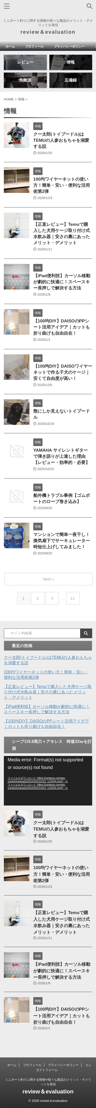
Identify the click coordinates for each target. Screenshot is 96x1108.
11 (72, 598)
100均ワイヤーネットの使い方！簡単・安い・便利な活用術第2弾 (61, 185)
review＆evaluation (48, 32)
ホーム (10, 46)
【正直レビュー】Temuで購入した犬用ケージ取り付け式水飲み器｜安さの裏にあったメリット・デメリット (48, 691)
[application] (48, 781)
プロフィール (34, 46)
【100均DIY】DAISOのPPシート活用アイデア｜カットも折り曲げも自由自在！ (61, 327)
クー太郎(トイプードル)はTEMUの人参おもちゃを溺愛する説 (61, 140)
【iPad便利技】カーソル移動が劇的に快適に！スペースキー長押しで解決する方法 (61, 281)
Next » (48, 579)
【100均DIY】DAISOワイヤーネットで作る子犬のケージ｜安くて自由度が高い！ (62, 372)
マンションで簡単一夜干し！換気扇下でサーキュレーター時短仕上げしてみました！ (61, 540)
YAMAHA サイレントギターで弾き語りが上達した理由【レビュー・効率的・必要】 (61, 456)
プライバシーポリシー (69, 46)
